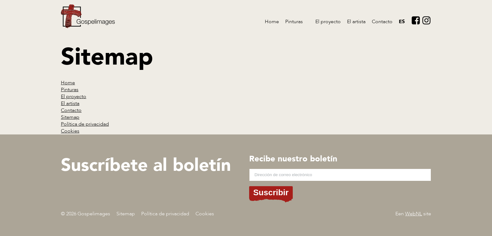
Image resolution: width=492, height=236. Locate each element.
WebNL (413, 213)
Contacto (382, 21)
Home (272, 21)
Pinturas (294, 21)
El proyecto (328, 21)
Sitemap (70, 117)
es (402, 21)
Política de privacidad (85, 124)
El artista (356, 21)
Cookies (70, 131)
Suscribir (271, 192)
